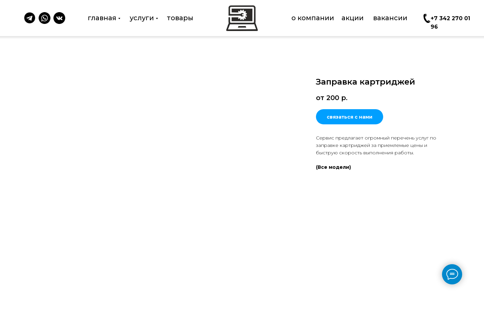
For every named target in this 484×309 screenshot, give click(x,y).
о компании (312, 18)
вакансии (390, 18)
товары (180, 18)
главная (102, 18)
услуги (142, 18)
